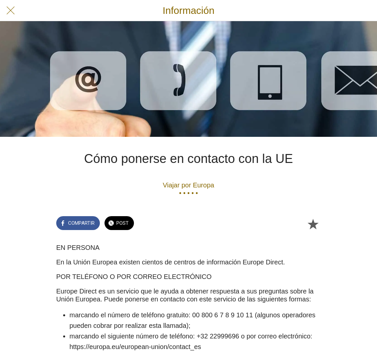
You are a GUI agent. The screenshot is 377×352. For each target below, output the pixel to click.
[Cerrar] (11, 11)
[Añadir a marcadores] (313, 224)
